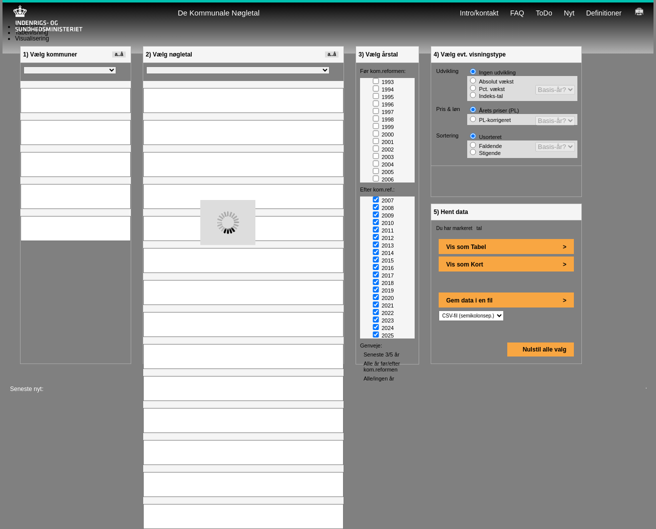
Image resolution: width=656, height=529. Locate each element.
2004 (383, 165)
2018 (383, 283)
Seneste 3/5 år (382, 355)
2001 (383, 142)
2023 (383, 321)
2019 (383, 291)
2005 (383, 172)
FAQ (517, 13)
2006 (383, 179)
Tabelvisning (31, 32)
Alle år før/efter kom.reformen (382, 366)
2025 (383, 335)
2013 (383, 245)
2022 (383, 313)
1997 (383, 112)
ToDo (544, 13)
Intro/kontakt (479, 13)
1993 (383, 82)
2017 (383, 275)
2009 (383, 215)
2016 (383, 268)
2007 (383, 201)
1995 (383, 97)
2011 (383, 231)
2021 (383, 305)
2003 (383, 157)
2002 (383, 149)
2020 (383, 298)
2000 (383, 135)
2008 (383, 208)
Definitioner (603, 13)
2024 (383, 328)
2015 (383, 261)
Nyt (569, 13)
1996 (383, 105)
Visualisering (32, 38)
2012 (383, 238)
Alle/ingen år (379, 379)
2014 (383, 253)
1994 (383, 89)
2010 (383, 223)
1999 (383, 127)
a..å (119, 54)
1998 (383, 119)
